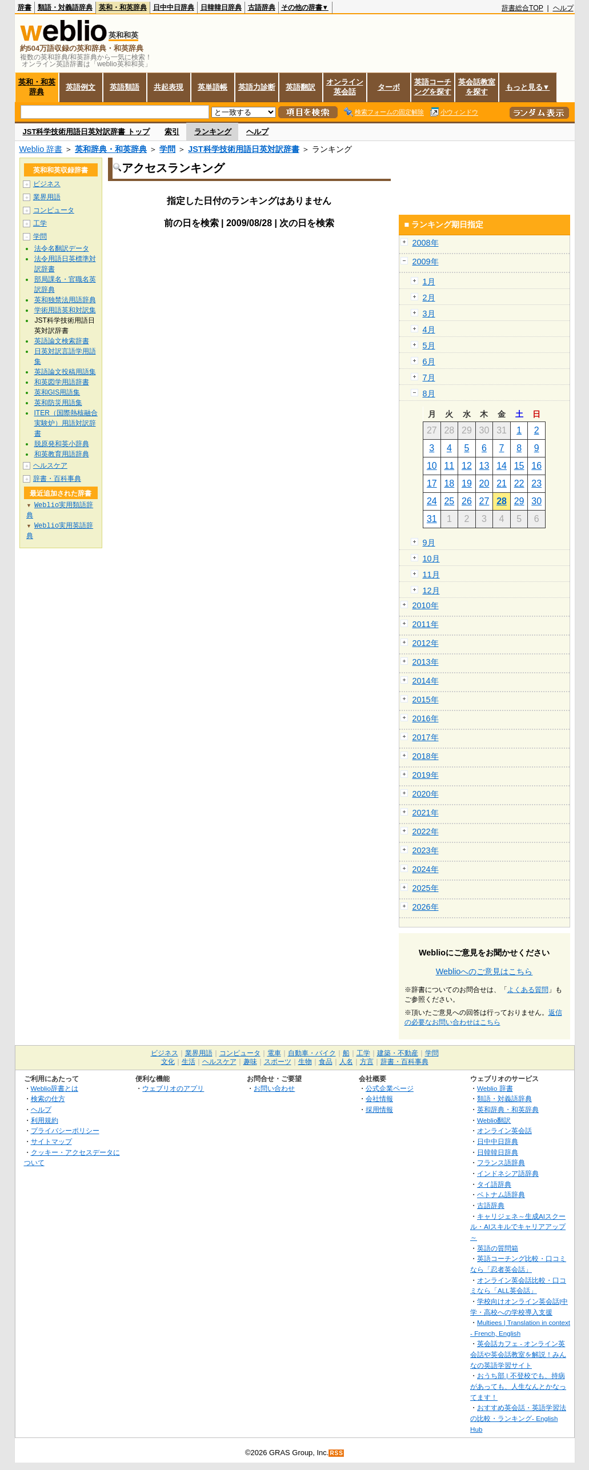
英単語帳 (212, 87)
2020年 (425, 793)
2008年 (425, 242)
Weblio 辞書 (41, 149)
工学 (40, 223)
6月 (429, 361)
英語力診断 (256, 87)
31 (432, 519)
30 (536, 501)
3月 (429, 313)
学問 (167, 149)
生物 (305, 1061)
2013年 (425, 661)
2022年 (425, 831)
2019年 (425, 775)
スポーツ (277, 1061)
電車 (274, 1053)
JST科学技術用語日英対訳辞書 (243, 149)
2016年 (425, 718)
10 (432, 466)
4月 (429, 329)
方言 (367, 1061)
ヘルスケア (50, 465)
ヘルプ (563, 8)
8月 (429, 393)
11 (449, 466)
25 (449, 501)
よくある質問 (527, 990)
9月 (429, 542)
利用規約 (44, 1120)
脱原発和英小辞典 (61, 444)
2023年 (425, 850)
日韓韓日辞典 (221, 7)
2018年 (425, 756)
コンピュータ (53, 210)
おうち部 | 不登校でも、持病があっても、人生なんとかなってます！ (518, 1386)
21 (501, 483)
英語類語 (124, 87)
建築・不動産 (397, 1053)
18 (449, 483)
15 (519, 466)
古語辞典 (261, 7)
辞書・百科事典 (57, 479)
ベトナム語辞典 (501, 1194)
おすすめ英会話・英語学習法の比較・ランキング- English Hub (518, 1418)
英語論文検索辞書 (61, 341)
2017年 (425, 737)
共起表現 (168, 87)
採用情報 (379, 1109)
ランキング (212, 131)
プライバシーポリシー (65, 1130)
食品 (325, 1061)
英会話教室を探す (476, 87)
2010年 (425, 605)
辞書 (24, 7)
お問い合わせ (274, 1088)
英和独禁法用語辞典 (65, 300)
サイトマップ (51, 1141)
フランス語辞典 (501, 1162)
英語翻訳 (300, 87)
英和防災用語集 (58, 403)
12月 (431, 590)
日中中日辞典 (173, 7)
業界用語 (47, 197)
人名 (346, 1061)
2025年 (425, 888)
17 (432, 483)
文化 (168, 1061)
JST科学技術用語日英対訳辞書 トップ (86, 131)
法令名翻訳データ (61, 248)
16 (536, 466)
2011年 (425, 624)
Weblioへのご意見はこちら (484, 971)
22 (519, 483)
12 (467, 466)
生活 (188, 1061)
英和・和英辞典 (123, 7)
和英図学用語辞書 (61, 382)
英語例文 (80, 87)
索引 (172, 131)
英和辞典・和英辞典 (111, 149)
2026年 (425, 906)
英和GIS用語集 (57, 392)
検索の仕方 (48, 1098)
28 (501, 501)
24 (432, 501)
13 (484, 466)
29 (519, 501)
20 (484, 483)
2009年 (425, 261)
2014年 (425, 680)
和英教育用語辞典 (61, 454)
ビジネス (47, 184)
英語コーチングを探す (432, 87)
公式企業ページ (390, 1088)
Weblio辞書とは (54, 1088)
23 (536, 483)
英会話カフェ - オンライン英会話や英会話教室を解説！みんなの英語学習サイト (518, 1354)
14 (501, 466)
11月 (431, 574)
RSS (336, 1453)
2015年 (425, 699)
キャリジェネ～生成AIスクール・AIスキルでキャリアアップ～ (518, 1226)
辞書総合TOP (522, 8)
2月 (429, 297)
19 (467, 483)
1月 (429, 281)
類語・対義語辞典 (65, 7)
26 (467, 501)
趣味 (250, 1061)
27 (484, 501)
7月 (429, 377)
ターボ (389, 87)
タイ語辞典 (494, 1184)
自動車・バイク (312, 1053)
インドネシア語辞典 (508, 1173)
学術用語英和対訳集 (65, 310)
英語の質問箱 (497, 1248)
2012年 (425, 643)
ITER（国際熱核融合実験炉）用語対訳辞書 (66, 423)
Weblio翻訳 (494, 1120)
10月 (431, 558)
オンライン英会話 (344, 87)
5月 (429, 345)
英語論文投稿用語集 (65, 372)
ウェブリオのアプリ (173, 1088)
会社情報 (379, 1098)
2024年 (425, 869)
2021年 (425, 812)
